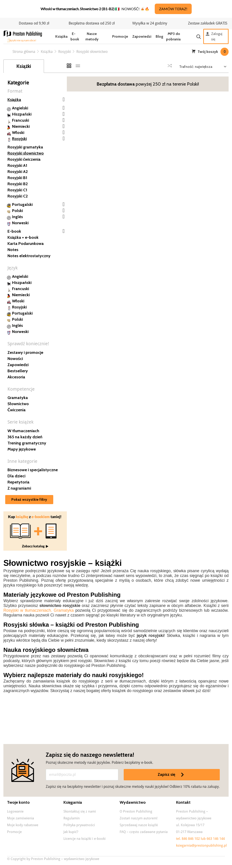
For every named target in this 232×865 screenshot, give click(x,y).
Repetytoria (18, 482)
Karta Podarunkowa (25, 243)
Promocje (120, 36)
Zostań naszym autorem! (138, 818)
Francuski (20, 120)
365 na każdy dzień (24, 436)
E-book (74, 36)
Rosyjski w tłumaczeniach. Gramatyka (38, 610)
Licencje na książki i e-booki (84, 839)
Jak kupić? (70, 832)
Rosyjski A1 (17, 165)
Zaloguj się (214, 36)
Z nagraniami (19, 488)
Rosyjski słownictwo (25, 153)
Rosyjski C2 (17, 196)
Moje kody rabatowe (22, 825)
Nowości (15, 358)
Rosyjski (19, 138)
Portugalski (22, 204)
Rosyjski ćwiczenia (24, 159)
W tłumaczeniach (23, 430)
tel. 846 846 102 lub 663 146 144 (200, 839)
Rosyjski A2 (17, 171)
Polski (17, 210)
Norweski (20, 222)
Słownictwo (18, 403)
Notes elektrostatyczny (29, 255)
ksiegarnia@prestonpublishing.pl (201, 845)
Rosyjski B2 (17, 183)
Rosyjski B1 (17, 177)
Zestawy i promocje (25, 352)
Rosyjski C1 (17, 189)
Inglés (17, 216)
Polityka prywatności (79, 825)
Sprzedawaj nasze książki (139, 825)
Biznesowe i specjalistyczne (32, 469)
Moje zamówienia (20, 818)
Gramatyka (17, 397)
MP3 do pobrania (173, 36)
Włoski (18, 132)
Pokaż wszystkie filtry (29, 499)
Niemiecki (21, 126)
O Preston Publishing (136, 811)
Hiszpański (21, 114)
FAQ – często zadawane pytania (144, 832)
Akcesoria (16, 377)
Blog (159, 36)
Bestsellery (17, 370)
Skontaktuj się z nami (79, 811)
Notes (12, 249)
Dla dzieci (16, 475)
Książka (61, 36)
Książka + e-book (23, 237)
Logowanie (15, 811)
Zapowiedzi (141, 36)
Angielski (20, 108)
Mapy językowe (21, 449)
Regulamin (71, 818)
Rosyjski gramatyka (25, 147)
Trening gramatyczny (26, 443)
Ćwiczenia (16, 409)
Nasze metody (92, 36)
